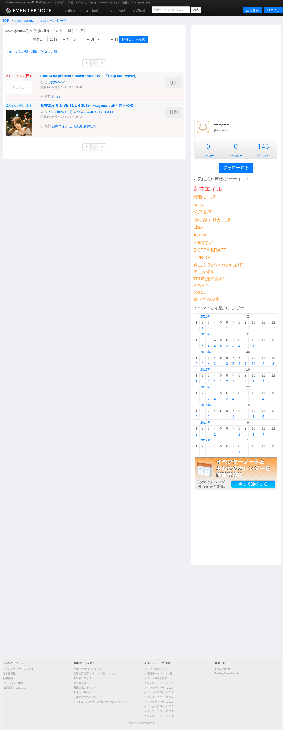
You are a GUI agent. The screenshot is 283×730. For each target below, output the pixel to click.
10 (253, 363)
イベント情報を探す (155, 668)
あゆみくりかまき (212, 219)
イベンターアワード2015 (158, 697)
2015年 (205, 405)
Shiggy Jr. (203, 242)
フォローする (236, 167)
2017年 (205, 369)
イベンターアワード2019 (158, 715)
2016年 (205, 387)
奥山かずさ (204, 272)
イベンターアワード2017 (158, 706)
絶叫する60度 (206, 299)
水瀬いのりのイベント (86, 692)
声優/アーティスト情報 (81, 11)
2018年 (205, 352)
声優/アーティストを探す (88, 668)
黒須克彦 (75, 126)
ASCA (199, 292)
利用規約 (8, 678)
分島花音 (202, 212)
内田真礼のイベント (85, 687)
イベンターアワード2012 (158, 682)
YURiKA (202, 257)
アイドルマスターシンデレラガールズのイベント (101, 701)
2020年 (205, 316)
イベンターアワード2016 (158, 701)
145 (263, 146)
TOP (6, 20)
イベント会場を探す (155, 678)
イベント (263, 155)
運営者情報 (9, 673)
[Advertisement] (48, 72)
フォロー (208, 155)
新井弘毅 (90, 126)
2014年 (205, 422)
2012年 (205, 440)
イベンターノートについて (18, 668)
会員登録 (252, 10)
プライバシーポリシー (16, 682)
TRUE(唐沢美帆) (209, 279)
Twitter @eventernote (227, 673)
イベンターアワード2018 (158, 711)
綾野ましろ (205, 197)
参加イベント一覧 (53, 20)
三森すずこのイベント (86, 697)
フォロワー (236, 155)
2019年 (205, 334)
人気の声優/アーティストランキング (94, 673)
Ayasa (199, 234)
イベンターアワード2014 (158, 692)
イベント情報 (115, 11)
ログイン (273, 10)
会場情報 (139, 11)
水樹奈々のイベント (85, 678)
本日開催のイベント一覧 (158, 673)
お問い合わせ (222, 668)
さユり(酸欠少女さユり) (218, 265)
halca (199, 204)
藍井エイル (60, 126)
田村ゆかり (79, 682)
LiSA (198, 227)
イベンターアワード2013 (158, 687)
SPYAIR (201, 285)
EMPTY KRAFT (209, 250)
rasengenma (24, 20)
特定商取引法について (16, 687)
